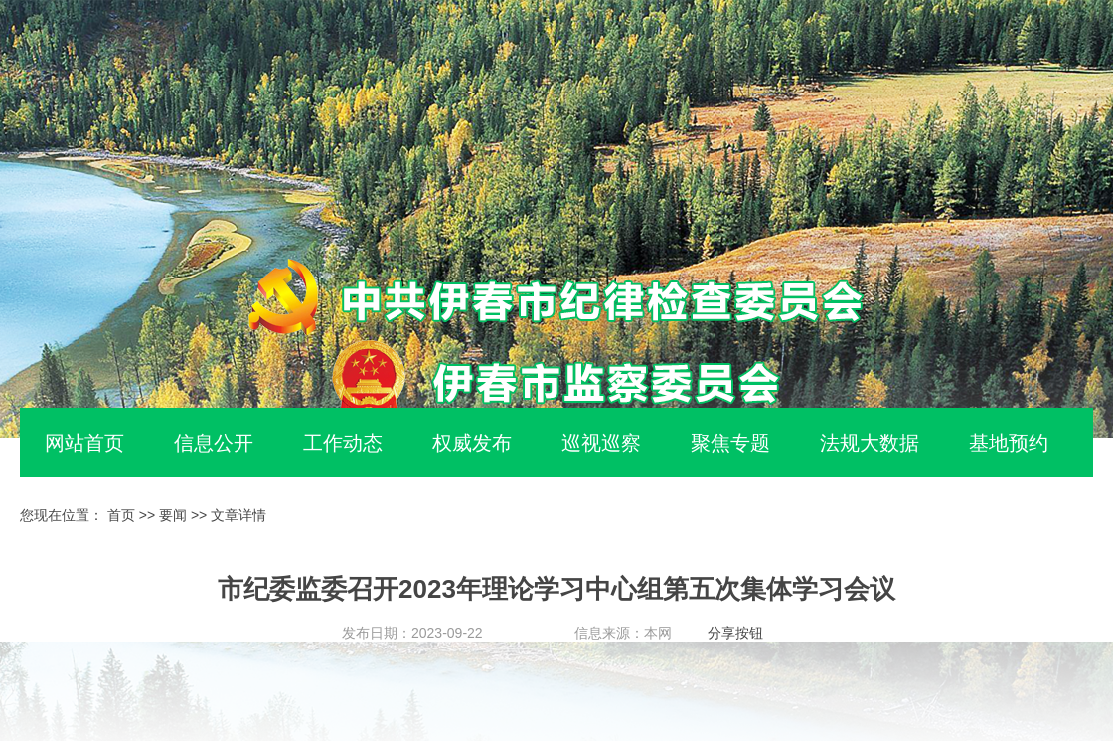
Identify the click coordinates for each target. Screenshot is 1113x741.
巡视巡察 (601, 443)
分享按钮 (735, 633)
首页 (121, 515)
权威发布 (472, 443)
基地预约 (1008, 443)
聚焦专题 (730, 443)
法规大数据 (869, 443)
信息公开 (213, 443)
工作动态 (343, 443)
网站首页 (84, 443)
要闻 (173, 515)
